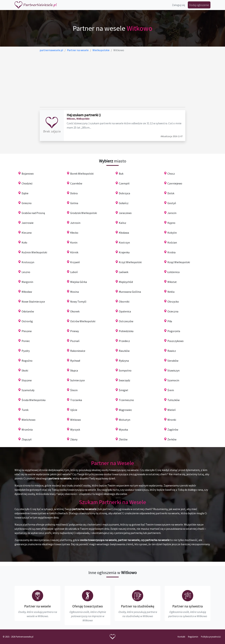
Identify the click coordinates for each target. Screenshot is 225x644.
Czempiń (124, 183)
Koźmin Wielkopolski (34, 252)
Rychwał (75, 360)
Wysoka (123, 429)
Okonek (75, 311)
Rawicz (171, 351)
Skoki (25, 370)
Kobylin (172, 232)
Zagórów (172, 429)
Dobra (74, 193)
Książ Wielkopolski (178, 262)
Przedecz (124, 341)
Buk (121, 173)
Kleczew (27, 232)
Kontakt (181, 636)
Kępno (171, 223)
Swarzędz (124, 380)
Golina (74, 203)
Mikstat (172, 282)
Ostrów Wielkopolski (82, 321)
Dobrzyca (124, 193)
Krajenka (124, 252)
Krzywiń (75, 262)
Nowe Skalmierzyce (33, 301)
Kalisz (122, 223)
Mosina (74, 291)
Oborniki (124, 301)
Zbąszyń (27, 439)
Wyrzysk (75, 429)
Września (27, 429)
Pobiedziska (126, 331)
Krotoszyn (28, 262)
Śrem (170, 390)
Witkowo (75, 419)
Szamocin (173, 380)
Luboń (74, 272)
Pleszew (27, 331)
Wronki (171, 419)
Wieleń (171, 410)
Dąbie (25, 193)
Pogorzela (173, 331)
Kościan (172, 242)
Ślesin (74, 390)
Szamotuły (28, 390)
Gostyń (171, 203)
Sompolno (125, 370)
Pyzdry (26, 351)
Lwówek (123, 272)
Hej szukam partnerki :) (84, 115)
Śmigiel (123, 390)
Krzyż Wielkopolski (130, 262)
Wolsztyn (124, 419)
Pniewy (74, 331)
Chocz (171, 173)
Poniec (26, 341)
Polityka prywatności (211, 636)
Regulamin (193, 636)
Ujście (73, 410)
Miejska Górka (78, 282)
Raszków (124, 351)
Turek (25, 410)
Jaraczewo (125, 213)
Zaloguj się (178, 5)
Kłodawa (124, 232)
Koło (24, 242)
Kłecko (74, 232)
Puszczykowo (175, 341)
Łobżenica (173, 272)
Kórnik (74, 252)
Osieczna (172, 311)
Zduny (73, 439)
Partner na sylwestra (187, 606)
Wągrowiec (125, 410)
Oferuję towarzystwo (87, 606)
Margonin (27, 282)
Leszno (26, 272)
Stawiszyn (173, 370)
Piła (169, 321)
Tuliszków (173, 400)
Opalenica (125, 311)
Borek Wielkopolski (82, 173)
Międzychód (126, 282)
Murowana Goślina (130, 291)
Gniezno (27, 203)
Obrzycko (173, 301)
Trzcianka (76, 400)
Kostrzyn (124, 242)
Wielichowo (28, 419)
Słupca (74, 370)
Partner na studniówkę (137, 606)
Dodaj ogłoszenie (199, 5)
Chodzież (27, 183)
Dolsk (170, 193)
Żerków (171, 439)
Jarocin (171, 213)
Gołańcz (123, 203)
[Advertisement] (113, 79)
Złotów (123, 439)
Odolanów (28, 311)
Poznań (75, 341)
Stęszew (27, 380)
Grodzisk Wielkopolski (83, 213)
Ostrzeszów (126, 321)
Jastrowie (28, 223)
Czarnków (76, 183)
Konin (73, 242)
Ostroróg (27, 321)
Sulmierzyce (77, 380)
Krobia (171, 252)
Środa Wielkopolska (33, 400)
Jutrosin (75, 223)
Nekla (170, 291)
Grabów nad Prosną (33, 213)
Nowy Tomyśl (78, 301)
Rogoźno (27, 360)
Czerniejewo (174, 183)
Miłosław (27, 291)
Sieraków (172, 360)
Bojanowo (28, 173)
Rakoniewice (77, 351)
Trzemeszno (126, 400)
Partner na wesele (37, 606)
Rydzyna (124, 360)
